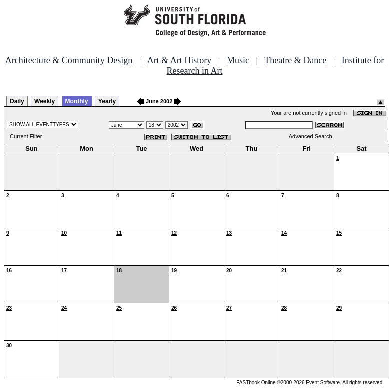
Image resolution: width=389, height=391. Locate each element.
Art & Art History (179, 61)
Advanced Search (310, 137)
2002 (166, 101)
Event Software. (323, 383)
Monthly (76, 101)
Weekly (44, 101)
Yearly (107, 101)
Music (238, 61)
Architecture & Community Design (68, 61)
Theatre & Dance (295, 61)
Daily (17, 101)
